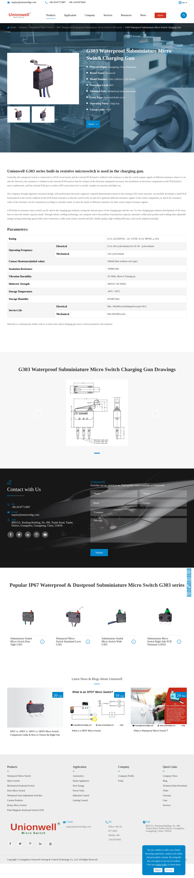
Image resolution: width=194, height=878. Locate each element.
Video (165, 805)
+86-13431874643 (77, 2)
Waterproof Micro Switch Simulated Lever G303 (68, 641)
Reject (158, 870)
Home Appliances (81, 795)
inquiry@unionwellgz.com (23, 2)
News (143, 15)
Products (50, 15)
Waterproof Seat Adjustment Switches (24, 809)
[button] (97, 453)
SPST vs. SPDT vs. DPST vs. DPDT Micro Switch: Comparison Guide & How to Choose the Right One (35, 744)
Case (165, 814)
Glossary (167, 809)
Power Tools (78, 805)
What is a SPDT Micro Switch (89, 739)
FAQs (120, 795)
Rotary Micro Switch (17, 819)
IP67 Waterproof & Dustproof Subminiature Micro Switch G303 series (89, 27)
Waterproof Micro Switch (42, 27)
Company (90, 15)
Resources (126, 15)
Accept (169, 870)
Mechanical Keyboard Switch (20, 800)
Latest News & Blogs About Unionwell (97, 683)
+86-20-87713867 (57, 2)
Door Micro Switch (16, 805)
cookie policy (161, 864)
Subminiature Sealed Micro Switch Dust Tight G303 (21, 641)
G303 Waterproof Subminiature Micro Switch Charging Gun (153, 27)
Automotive (78, 790)
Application (70, 15)
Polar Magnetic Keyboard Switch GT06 (25, 824)
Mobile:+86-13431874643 (114, 851)
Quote (93, 124)
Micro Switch (13, 795)
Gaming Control (80, 814)
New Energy (78, 800)
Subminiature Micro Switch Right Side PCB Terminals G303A (159, 641)
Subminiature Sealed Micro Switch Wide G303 (112, 641)
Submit (99, 552)
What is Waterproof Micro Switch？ (154, 739)
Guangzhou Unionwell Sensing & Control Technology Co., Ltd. (48, 874)
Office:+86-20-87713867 (115, 843)
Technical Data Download (175, 800)
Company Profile (126, 790)
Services (107, 15)
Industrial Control (81, 809)
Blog (165, 795)
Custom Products (15, 814)
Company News (170, 790)
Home (13, 27)
